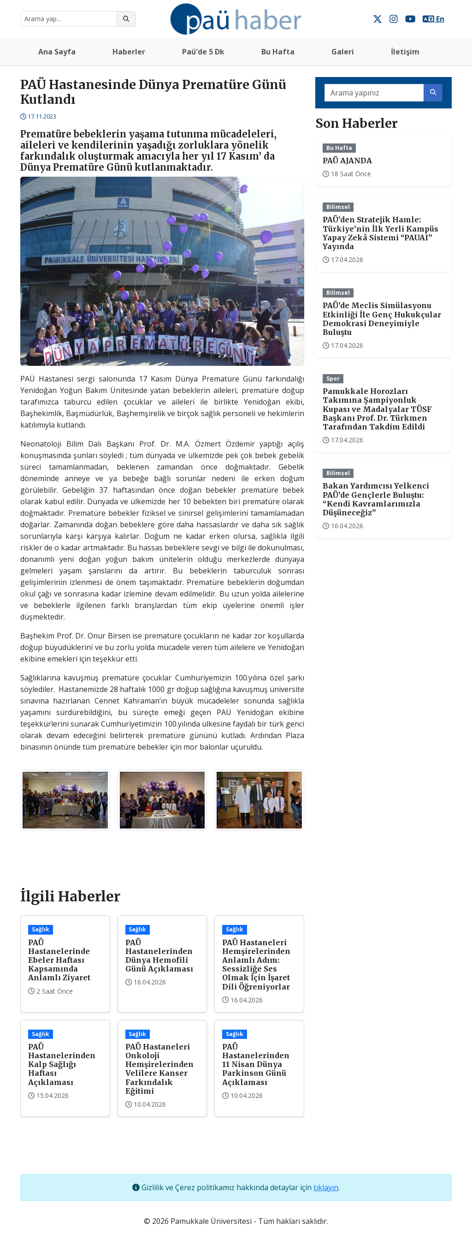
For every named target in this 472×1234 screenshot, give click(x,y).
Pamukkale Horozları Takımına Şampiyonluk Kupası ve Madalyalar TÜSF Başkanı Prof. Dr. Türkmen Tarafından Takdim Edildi (377, 409)
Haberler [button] (128, 52)
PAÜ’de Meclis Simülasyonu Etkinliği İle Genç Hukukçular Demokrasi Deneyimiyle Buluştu (382, 319)
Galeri (342, 52)
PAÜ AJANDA (347, 160)
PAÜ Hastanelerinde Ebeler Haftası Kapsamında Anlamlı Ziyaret (59, 960)
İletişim (405, 52)
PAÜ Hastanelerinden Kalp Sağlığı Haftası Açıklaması (61, 1064)
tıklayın (325, 1187)
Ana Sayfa (57, 52)
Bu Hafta (278, 52)
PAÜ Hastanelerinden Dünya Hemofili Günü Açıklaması (159, 956)
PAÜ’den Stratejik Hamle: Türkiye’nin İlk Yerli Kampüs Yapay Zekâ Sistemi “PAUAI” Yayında (380, 233)
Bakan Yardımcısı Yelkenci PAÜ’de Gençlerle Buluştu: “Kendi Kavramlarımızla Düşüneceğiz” (376, 499)
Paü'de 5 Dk (203, 52)
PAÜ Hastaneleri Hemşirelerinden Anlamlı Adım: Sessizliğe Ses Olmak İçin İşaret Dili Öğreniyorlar (256, 964)
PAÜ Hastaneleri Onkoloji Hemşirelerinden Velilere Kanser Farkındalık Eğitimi (159, 1069)
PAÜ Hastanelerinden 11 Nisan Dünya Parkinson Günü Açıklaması (255, 1064)
